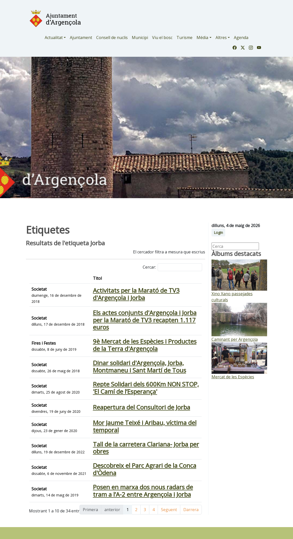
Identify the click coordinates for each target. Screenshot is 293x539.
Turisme (184, 37)
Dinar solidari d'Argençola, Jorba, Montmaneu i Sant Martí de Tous (128, 375)
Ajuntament (81, 37)
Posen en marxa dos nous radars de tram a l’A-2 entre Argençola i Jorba (130, 526)
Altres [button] (221, 37)
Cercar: (172, 267)
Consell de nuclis (112, 37)
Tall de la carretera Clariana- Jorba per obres (124, 470)
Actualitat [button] (54, 37)
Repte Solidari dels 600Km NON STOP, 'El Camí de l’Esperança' (127, 398)
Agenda (241, 37)
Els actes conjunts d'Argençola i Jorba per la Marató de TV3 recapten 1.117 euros (123, 326)
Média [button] (202, 37)
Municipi (140, 37)
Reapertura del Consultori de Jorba (111, 421)
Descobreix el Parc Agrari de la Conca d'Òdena (127, 499)
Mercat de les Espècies (232, 377)
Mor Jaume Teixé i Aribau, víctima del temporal (128, 444)
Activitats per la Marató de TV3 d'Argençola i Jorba (125, 297)
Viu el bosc (162, 37)
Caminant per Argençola (234, 339)
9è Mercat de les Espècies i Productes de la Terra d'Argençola (130, 352)
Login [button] (218, 232)
